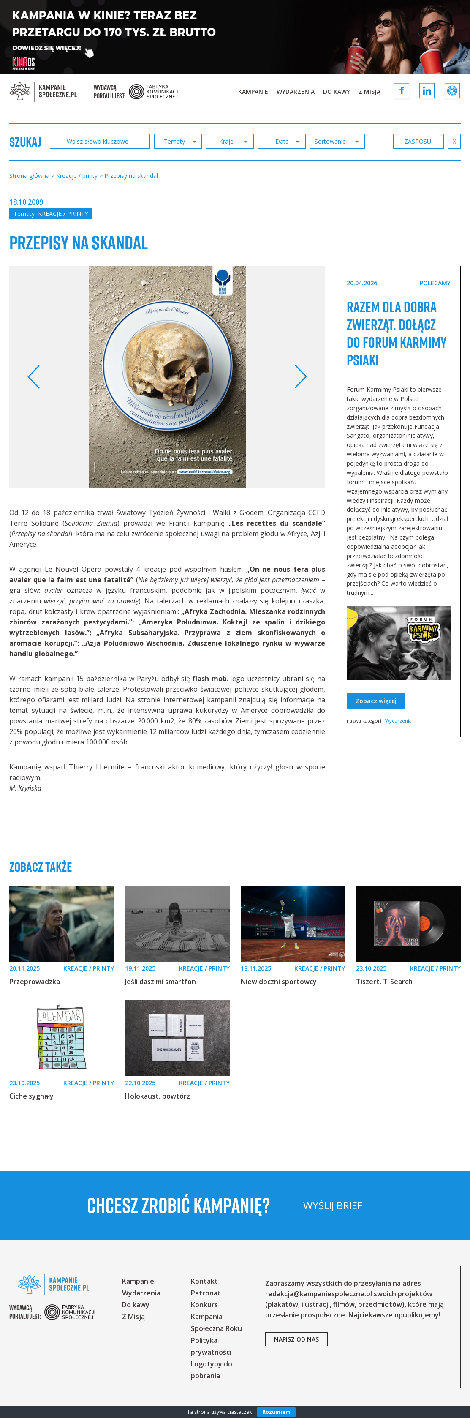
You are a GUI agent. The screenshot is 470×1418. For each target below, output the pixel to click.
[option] (167, 377)
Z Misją (369, 91)
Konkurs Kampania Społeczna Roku (216, 1316)
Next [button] (300, 377)
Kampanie (253, 91)
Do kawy (336, 91)
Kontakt (204, 1281)
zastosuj (418, 141)
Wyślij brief (388, 1205)
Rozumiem (276, 1411)
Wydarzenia (296, 91)
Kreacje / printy (63, 214)
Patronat (206, 1293)
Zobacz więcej (376, 718)
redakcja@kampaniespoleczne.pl (318, 1293)
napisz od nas (296, 1339)
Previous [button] (34, 377)
